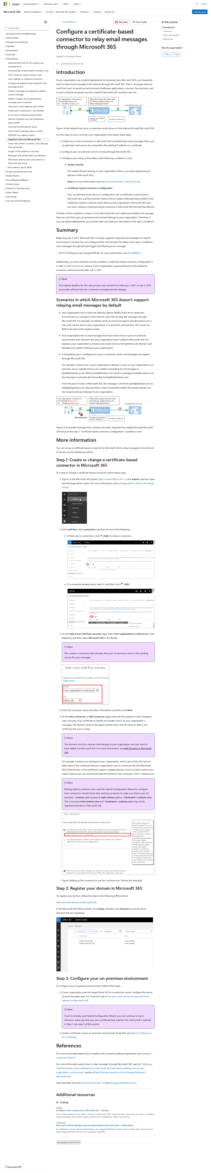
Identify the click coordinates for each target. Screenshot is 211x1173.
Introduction (78, 265)
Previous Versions (26, 1164)
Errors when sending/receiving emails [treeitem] (25, 114)
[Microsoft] (5, 4)
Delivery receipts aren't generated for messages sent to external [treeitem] (24, 100)
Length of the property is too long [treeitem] (23, 151)
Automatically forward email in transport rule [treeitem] (28, 70)
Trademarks (121, 1164)
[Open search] (197, 4)
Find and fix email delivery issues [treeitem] (22, 126)
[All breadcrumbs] (58, 22)
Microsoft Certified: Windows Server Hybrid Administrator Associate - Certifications (94, 1125)
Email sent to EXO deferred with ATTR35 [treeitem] (26, 106)
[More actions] (152, 22)
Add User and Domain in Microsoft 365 (120, 181)
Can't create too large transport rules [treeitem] (24, 74)
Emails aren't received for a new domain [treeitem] (26, 110)
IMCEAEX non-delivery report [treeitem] (21, 135)
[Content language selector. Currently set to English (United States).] (17, 1157)
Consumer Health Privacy (84, 1164)
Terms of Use (107, 1164)
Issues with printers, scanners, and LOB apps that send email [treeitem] (28, 145)
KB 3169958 (133, 252)
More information (171, 35)
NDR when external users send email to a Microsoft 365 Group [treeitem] (26, 161)
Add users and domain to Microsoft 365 (76, 902)
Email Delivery (69, 21)
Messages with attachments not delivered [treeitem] (27, 155)
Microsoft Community (89, 1082)
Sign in (204, 3)
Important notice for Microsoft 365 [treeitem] (24, 139)
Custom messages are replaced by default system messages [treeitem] (27, 93)
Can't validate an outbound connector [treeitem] (25, 79)
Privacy (64, 1164)
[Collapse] (45, 22)
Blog (40, 1164)
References (168, 39)
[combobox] (26, 28)
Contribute (52, 1164)
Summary (167, 31)
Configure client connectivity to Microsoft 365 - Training (82, 1110)
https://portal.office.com (110, 479)
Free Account (200, 11)
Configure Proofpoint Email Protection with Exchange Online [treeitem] (27, 85)
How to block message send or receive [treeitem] (25, 131)
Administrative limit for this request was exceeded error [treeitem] (26, 64)
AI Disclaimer (9, 1164)
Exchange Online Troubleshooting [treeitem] (21, 33)
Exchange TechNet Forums (123, 1082)
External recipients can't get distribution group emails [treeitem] (26, 121)
